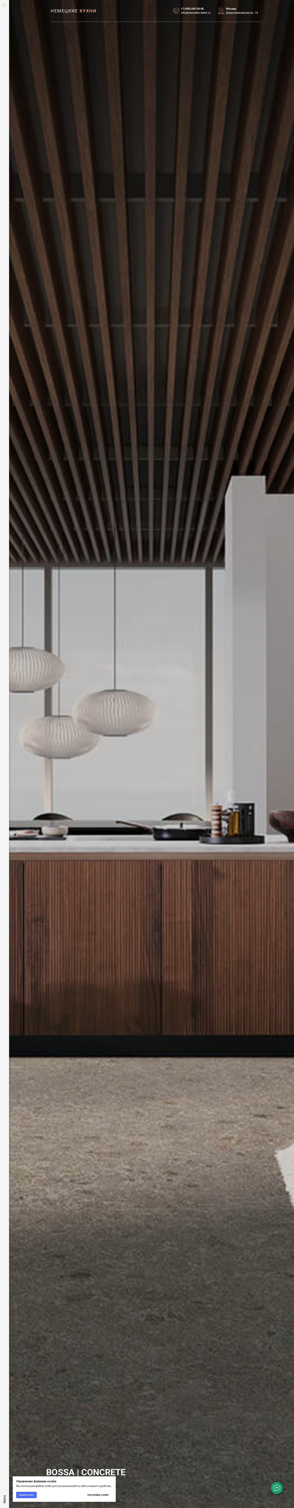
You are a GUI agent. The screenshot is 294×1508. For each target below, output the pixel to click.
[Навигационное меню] (4, 5)
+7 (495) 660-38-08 (192, 8)
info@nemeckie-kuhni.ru (195, 12)
